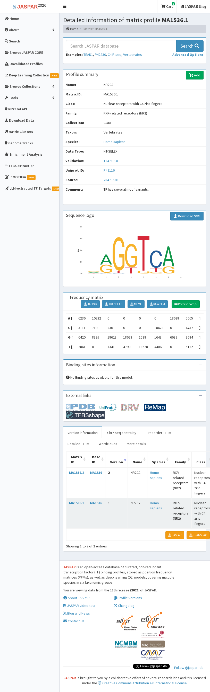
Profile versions (128, 598)
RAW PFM (157, 304)
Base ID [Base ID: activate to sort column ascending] (96, 459)
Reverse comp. (185, 304)
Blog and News (76, 613)
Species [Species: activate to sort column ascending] (158, 462)
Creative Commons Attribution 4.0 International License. (143, 683)
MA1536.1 (76, 503)
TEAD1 (88, 54)
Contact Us (74, 621)
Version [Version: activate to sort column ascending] (116, 462)
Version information (83, 432)
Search (190, 46)
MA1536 (96, 472)
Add (194, 75)
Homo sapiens (114, 141)
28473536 (111, 180)
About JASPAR (76, 598)
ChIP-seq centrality (121, 432)
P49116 (109, 170)
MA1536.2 (76, 472)
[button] (64, 6)
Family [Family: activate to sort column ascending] (180, 462)
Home (72, 29)
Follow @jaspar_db (189, 667)
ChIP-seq (114, 54)
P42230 (100, 54)
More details (136, 443)
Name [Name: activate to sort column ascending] (137, 462)
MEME (136, 304)
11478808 (111, 160)
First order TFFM (158, 432)
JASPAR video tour (79, 605)
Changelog (124, 605)
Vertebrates (132, 54)
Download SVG (187, 216)
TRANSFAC (113, 304)
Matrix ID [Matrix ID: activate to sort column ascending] (76, 459)
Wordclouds (108, 443)
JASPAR (90, 304)
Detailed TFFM (78, 443)
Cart (168, 5)
